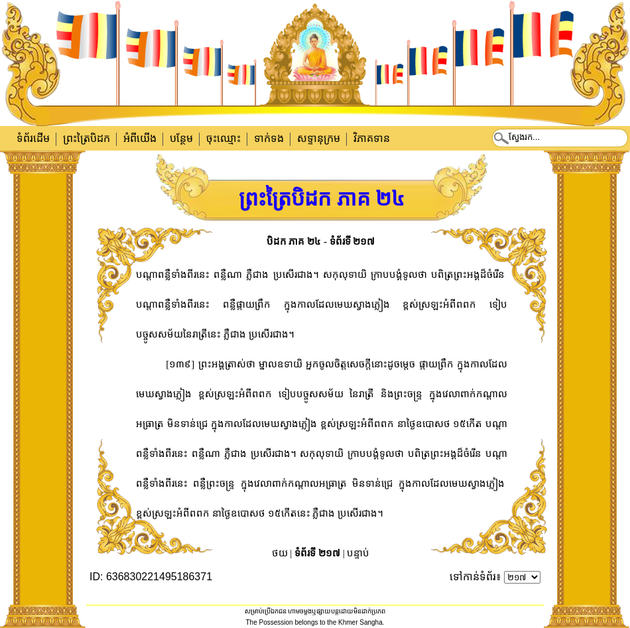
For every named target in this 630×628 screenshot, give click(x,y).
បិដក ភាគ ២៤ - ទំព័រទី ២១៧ (321, 241)
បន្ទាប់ (358, 553)
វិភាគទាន (371, 138)
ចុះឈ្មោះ (223, 138)
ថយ (280, 553)
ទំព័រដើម (33, 138)
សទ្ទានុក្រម (318, 138)
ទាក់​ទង (269, 138)
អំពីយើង (140, 138)
